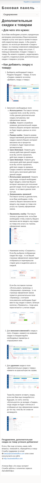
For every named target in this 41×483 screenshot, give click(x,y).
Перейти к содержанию (32, 2)
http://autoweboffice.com (13, 458)
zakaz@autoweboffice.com (14, 454)
